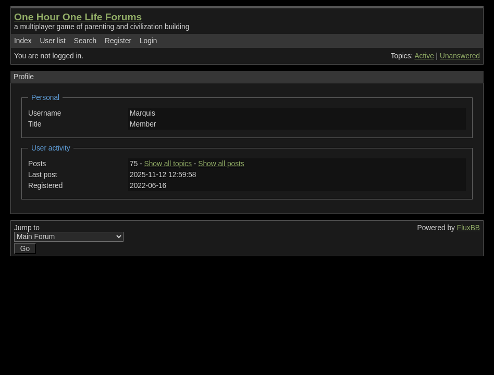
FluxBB (468, 228)
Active (424, 56)
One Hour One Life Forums (78, 16)
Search (85, 41)
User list (53, 41)
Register (118, 41)
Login (148, 41)
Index (23, 41)
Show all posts (221, 164)
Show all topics (168, 164)
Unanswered (460, 56)
